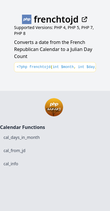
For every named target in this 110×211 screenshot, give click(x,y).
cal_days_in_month (22, 137)
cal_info (11, 163)
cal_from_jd (15, 150)
